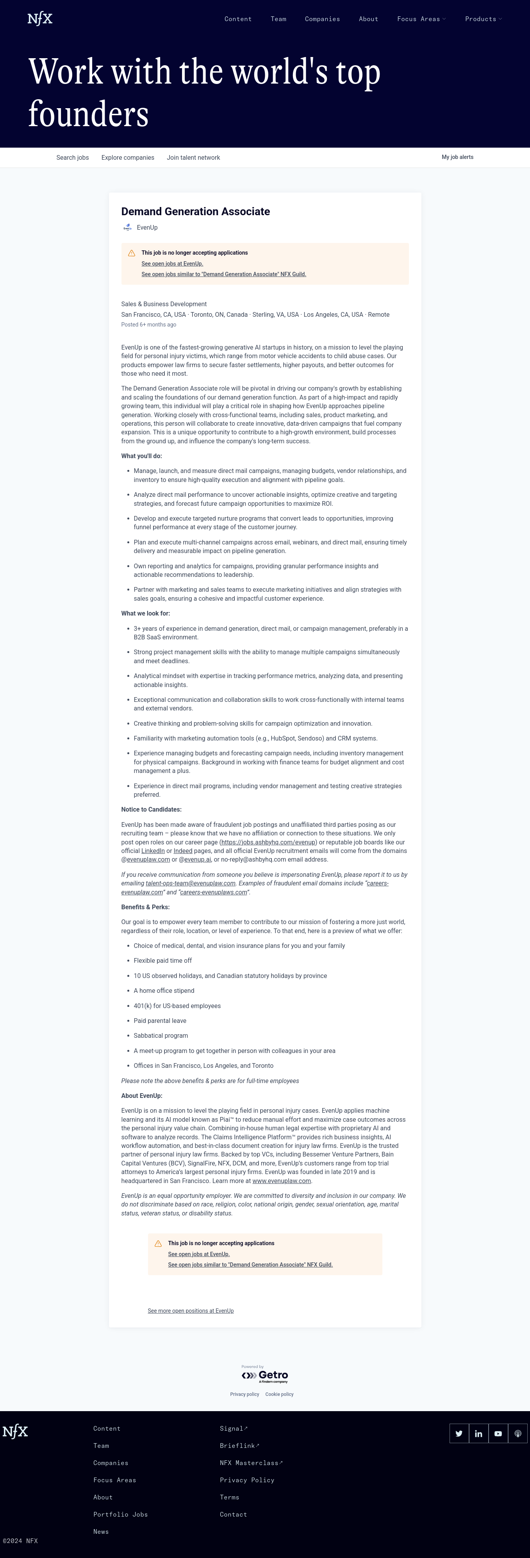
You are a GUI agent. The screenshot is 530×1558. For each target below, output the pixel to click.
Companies (322, 19)
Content (238, 19)
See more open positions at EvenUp (191, 1311)
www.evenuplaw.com (281, 1181)
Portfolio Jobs (120, 1514)
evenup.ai (197, 859)
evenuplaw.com (148, 859)
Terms (229, 1497)
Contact (233, 1514)
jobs (73, 157)
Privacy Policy (247, 1480)
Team (278, 19)
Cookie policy (280, 1394)
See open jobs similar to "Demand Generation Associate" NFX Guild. (224, 274)
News (101, 1531)
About (368, 19)
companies (128, 157)
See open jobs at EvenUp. (172, 264)
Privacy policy (244, 1394)
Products (484, 19)
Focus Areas (421, 19)
